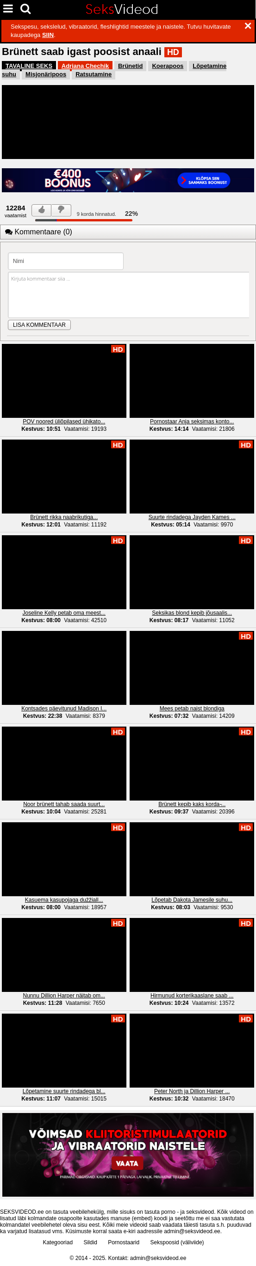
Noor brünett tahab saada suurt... (64, 804)
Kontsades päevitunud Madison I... (63, 708)
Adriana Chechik (85, 65)
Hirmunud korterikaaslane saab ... (191, 995)
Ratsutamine (93, 74)
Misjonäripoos (45, 74)
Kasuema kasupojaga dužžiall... (64, 900)
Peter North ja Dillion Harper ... (192, 1091)
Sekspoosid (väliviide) (177, 1242)
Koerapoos (167, 65)
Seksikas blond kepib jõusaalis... (192, 613)
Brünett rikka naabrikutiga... (64, 517)
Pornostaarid (123, 1242)
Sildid (90, 1242)
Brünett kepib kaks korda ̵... (191, 804)
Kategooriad (58, 1242)
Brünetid (130, 65)
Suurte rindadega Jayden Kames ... (192, 517)
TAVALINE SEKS (29, 65)
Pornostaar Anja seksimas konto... (192, 421)
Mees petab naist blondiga (192, 708)
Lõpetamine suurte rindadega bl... (64, 1091)
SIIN (48, 34)
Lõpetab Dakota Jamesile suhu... (191, 900)
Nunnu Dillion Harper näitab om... (64, 995)
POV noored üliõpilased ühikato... (64, 421)
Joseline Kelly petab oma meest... (64, 613)
